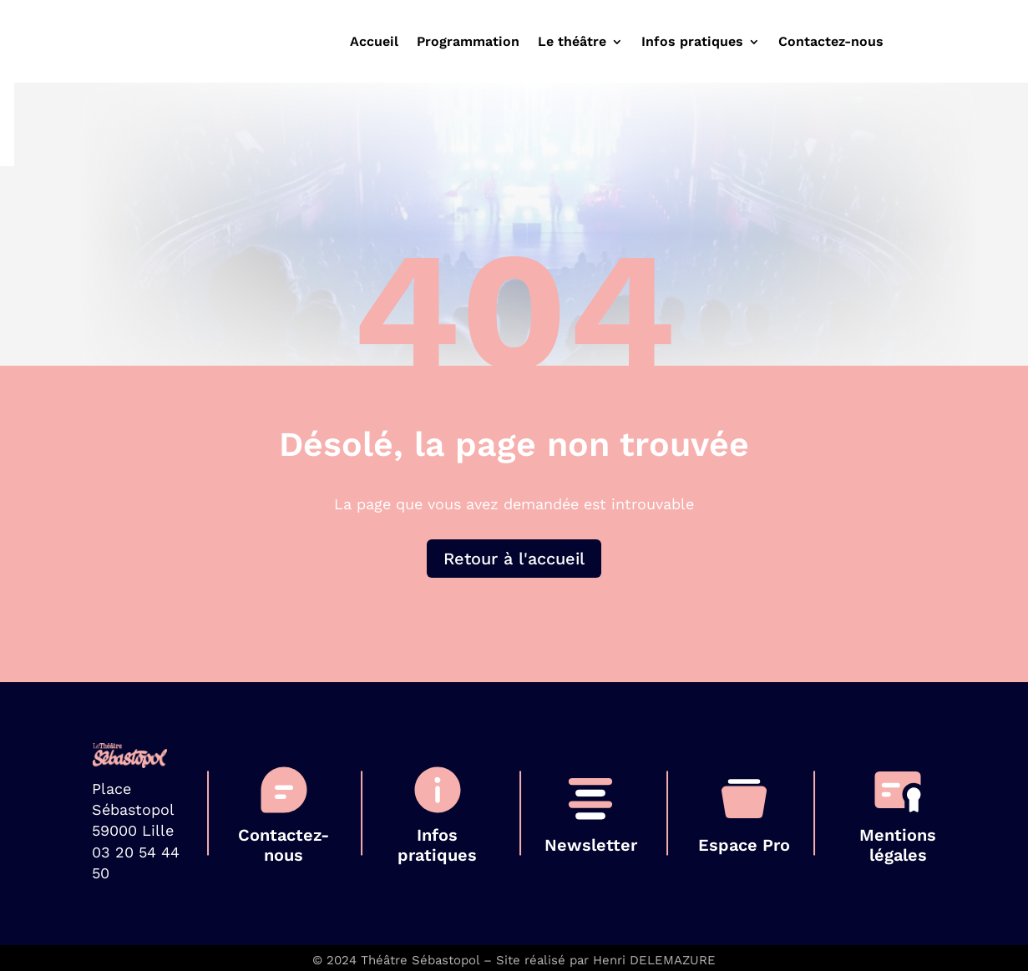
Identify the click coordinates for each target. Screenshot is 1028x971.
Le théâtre (572, 42)
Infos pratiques (692, 42)
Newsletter (590, 845)
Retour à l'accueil (514, 559)
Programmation (468, 42)
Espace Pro (744, 845)
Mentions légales (897, 845)
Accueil (374, 42)
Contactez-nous (831, 42)
